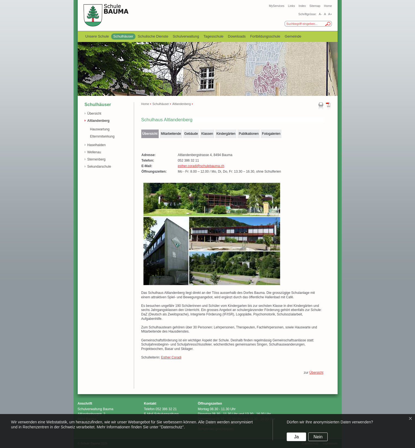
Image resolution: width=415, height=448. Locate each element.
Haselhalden (96, 145)
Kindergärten (226, 134)
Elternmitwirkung (102, 136)
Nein (318, 436)
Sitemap (314, 5)
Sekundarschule (99, 166)
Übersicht (94, 113)
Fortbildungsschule (265, 36)
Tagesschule (213, 36)
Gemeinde (293, 36)
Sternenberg (96, 159)
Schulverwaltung (186, 36)
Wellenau (94, 152)
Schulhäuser (123, 36)
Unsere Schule (97, 36)
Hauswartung (100, 129)
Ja (296, 436)
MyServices (277, 5)
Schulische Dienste (153, 36)
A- (320, 14)
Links (291, 5)
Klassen (207, 134)
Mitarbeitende (171, 134)
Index (302, 5)
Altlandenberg (98, 121)
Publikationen (249, 134)
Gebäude (191, 134)
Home (328, 5)
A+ (330, 14)
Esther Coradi (171, 357)
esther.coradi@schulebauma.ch (201, 166)
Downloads (237, 36)
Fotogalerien (271, 134)
